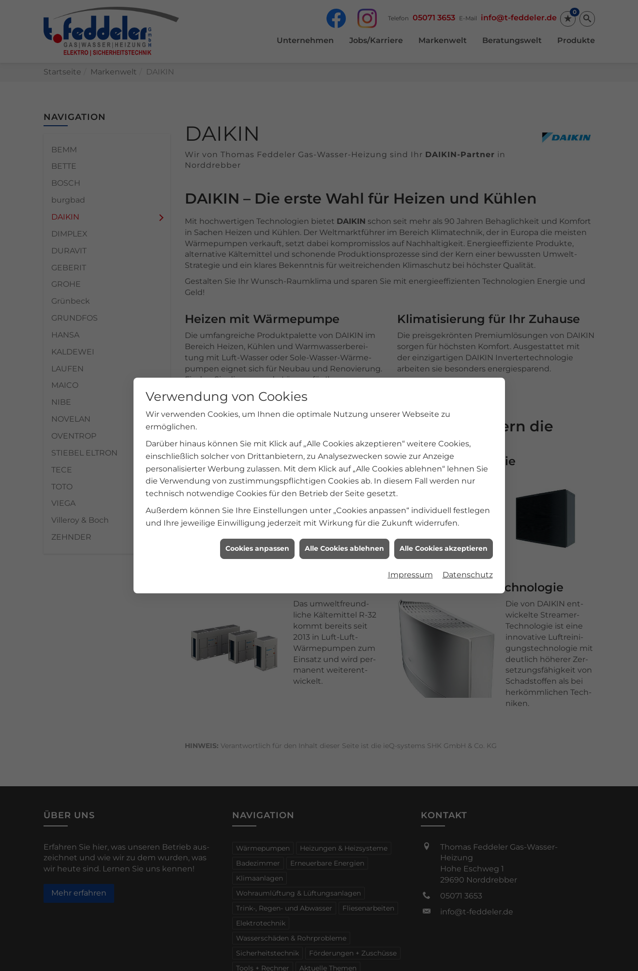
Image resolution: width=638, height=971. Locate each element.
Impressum (410, 562)
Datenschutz (468, 562)
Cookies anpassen (257, 536)
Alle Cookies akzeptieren (444, 536)
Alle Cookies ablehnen (344, 536)
